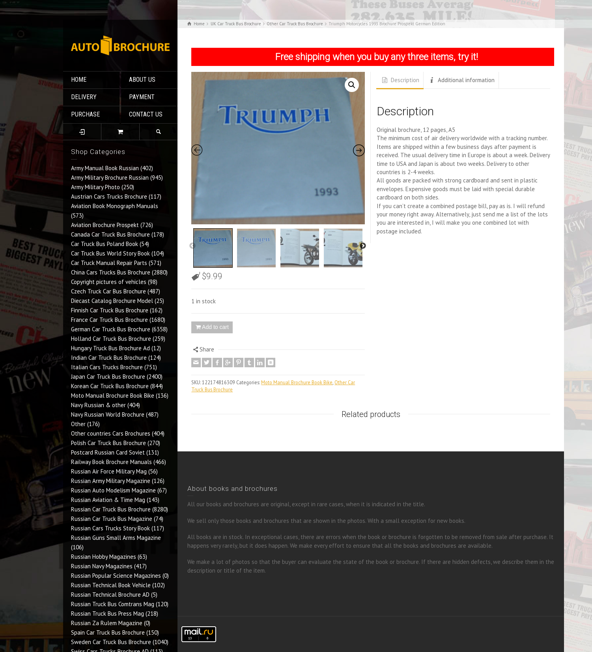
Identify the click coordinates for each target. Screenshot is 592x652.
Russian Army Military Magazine (110, 481)
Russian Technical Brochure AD (110, 594)
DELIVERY (84, 97)
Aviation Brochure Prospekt (105, 225)
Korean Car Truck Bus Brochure (110, 386)
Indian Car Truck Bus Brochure (109, 357)
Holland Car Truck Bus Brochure (111, 338)
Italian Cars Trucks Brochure (107, 367)
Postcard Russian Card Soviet (108, 452)
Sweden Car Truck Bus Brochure (111, 642)
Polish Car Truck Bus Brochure (108, 443)
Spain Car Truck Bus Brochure (108, 632)
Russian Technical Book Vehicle (111, 585)
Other (78, 424)
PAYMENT (142, 97)
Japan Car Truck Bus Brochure (108, 376)
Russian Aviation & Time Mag (108, 500)
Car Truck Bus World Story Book (110, 253)
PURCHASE (85, 114)
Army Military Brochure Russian (110, 177)
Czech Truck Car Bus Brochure (108, 291)
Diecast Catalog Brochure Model (112, 300)
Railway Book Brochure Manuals (111, 462)
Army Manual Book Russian (105, 168)
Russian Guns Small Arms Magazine (116, 537)
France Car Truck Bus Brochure (109, 319)
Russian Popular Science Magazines (116, 575)
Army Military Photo (95, 187)
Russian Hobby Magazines (103, 556)
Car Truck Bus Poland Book (104, 244)
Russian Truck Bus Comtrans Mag (112, 604)
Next (363, 246)
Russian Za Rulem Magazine (106, 623)
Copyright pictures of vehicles (108, 282)
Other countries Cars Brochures (110, 433)
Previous (192, 246)
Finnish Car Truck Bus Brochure (109, 310)
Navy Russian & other (98, 405)
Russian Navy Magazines (102, 566)
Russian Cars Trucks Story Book (110, 528)
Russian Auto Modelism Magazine (113, 490)
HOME (78, 79)
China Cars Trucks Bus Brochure (110, 272)
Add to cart (215, 327)
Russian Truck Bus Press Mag (107, 613)
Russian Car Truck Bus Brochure (111, 509)
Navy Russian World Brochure (107, 414)
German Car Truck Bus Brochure (110, 329)
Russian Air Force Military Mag (109, 471)
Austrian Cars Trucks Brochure (109, 196)
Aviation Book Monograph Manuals (114, 206)
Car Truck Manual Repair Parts (109, 263)
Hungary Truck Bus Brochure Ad (110, 348)
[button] (352, 85)
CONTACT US (145, 114)
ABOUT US (142, 79)
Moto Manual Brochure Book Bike (112, 395)
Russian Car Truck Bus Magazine (111, 518)
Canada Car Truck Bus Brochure (110, 234)
